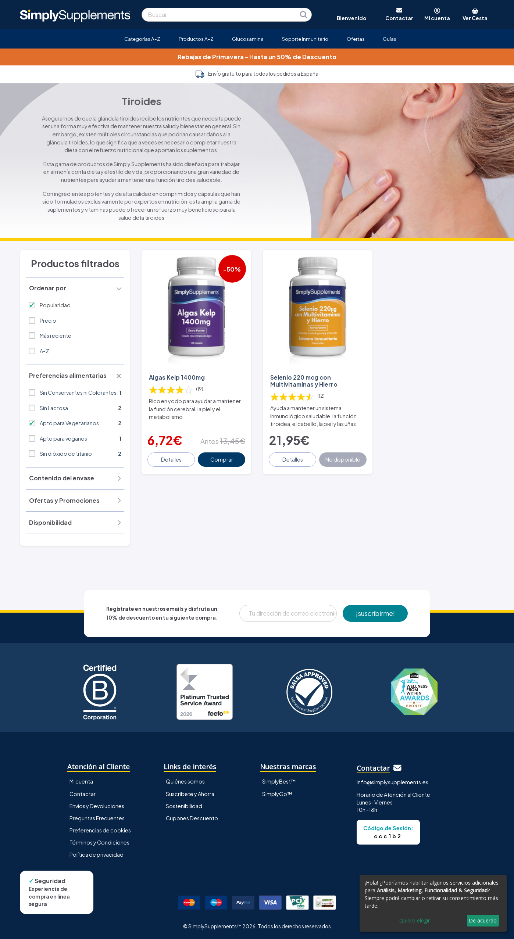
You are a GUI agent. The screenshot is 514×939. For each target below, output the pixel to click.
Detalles (171, 459)
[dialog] (433, 903)
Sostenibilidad (184, 806)
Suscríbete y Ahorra (190, 794)
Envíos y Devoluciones (96, 806)
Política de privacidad (96, 854)
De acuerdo (483, 920)
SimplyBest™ (279, 781)
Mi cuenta (81, 781)
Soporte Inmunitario (305, 39)
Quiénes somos (185, 781)
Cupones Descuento (192, 818)
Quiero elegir (414, 920)
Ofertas (356, 39)
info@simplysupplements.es (392, 782)
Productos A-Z (196, 39)
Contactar (82, 794)
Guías (389, 39)
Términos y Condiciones (99, 842)
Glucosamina (248, 39)
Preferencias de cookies (100, 830)
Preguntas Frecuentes (97, 818)
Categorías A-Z (142, 39)
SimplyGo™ (277, 794)
